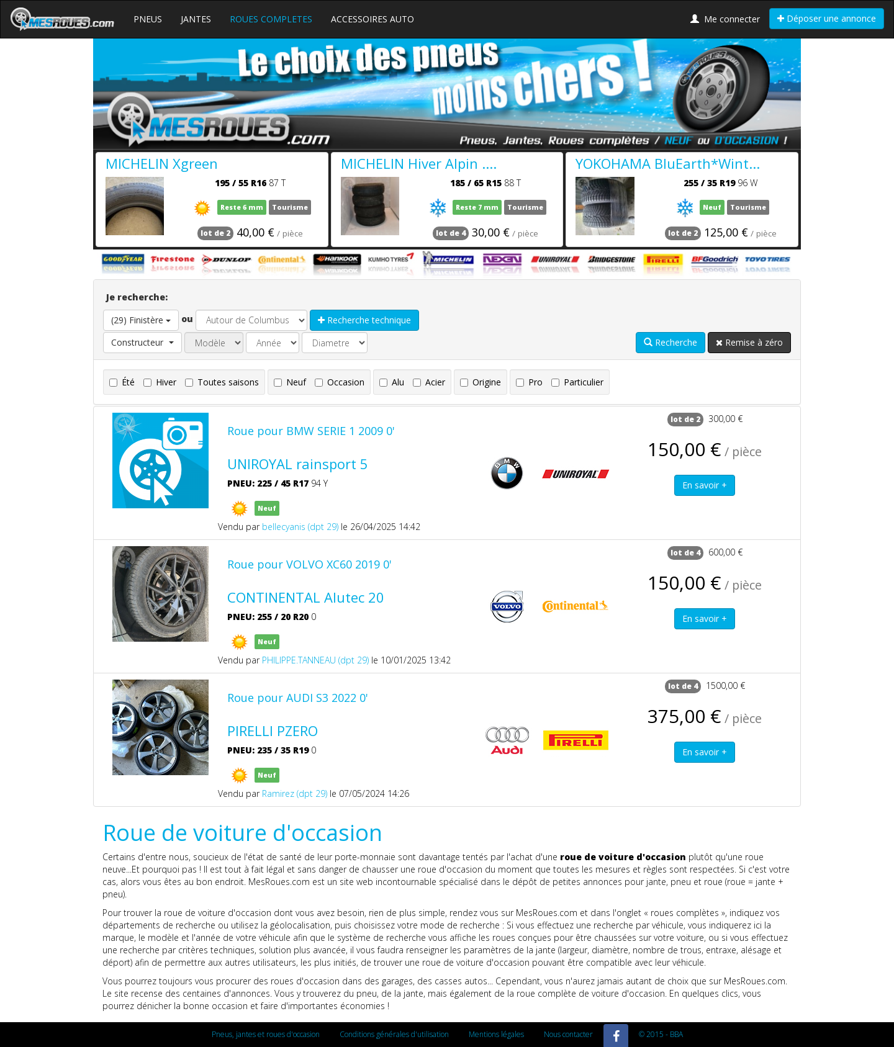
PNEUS (147, 19)
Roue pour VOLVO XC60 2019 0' (309, 564)
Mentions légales (496, 1034)
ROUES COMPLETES (271, 19)
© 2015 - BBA (661, 1034)
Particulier (577, 382)
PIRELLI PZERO (272, 730)
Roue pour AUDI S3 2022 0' (297, 697)
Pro (529, 382)
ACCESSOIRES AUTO (372, 19)
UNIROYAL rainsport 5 (297, 463)
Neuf (290, 382)
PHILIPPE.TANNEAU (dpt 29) (315, 660)
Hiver (159, 382)
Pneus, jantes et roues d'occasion (266, 1034)
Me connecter (725, 19)
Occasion (339, 382)
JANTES (196, 19)
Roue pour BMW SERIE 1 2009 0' (311, 430)
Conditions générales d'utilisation (394, 1034)
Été (122, 382)
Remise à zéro (749, 342)
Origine (480, 382)
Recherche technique (364, 320)
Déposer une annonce (826, 18)
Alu (391, 382)
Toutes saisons (222, 382)
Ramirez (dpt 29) (294, 793)
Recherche (670, 342)
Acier (429, 382)
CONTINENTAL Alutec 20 (305, 597)
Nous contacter (568, 1034)
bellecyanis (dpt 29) (300, 526)
